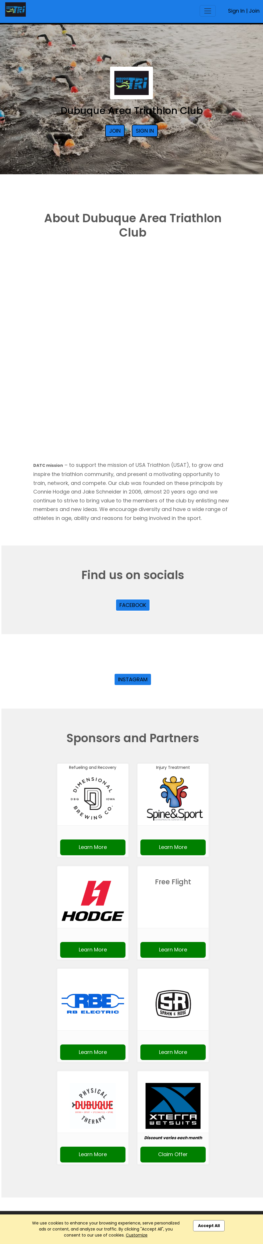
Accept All (209, 1225)
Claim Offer (173, 1154)
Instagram (133, 679)
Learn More (93, 847)
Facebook (132, 605)
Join (254, 10)
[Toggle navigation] (208, 11)
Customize (137, 1235)
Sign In (236, 10)
